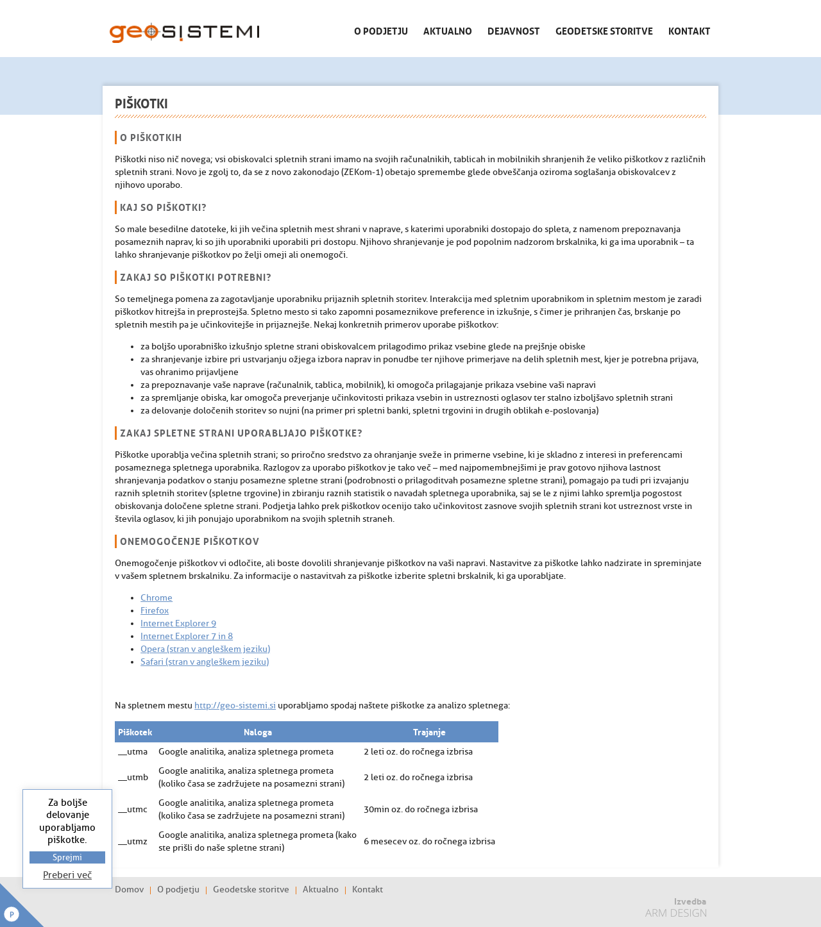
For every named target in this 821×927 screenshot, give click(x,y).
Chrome (156, 597)
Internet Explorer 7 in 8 (186, 636)
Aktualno (447, 30)
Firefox (154, 610)
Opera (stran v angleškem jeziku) (205, 649)
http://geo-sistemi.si (235, 705)
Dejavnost (513, 30)
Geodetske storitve (604, 30)
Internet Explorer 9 (178, 623)
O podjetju (381, 30)
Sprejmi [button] (67, 857)
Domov (129, 890)
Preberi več (67, 875)
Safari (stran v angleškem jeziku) (204, 661)
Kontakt (689, 30)
